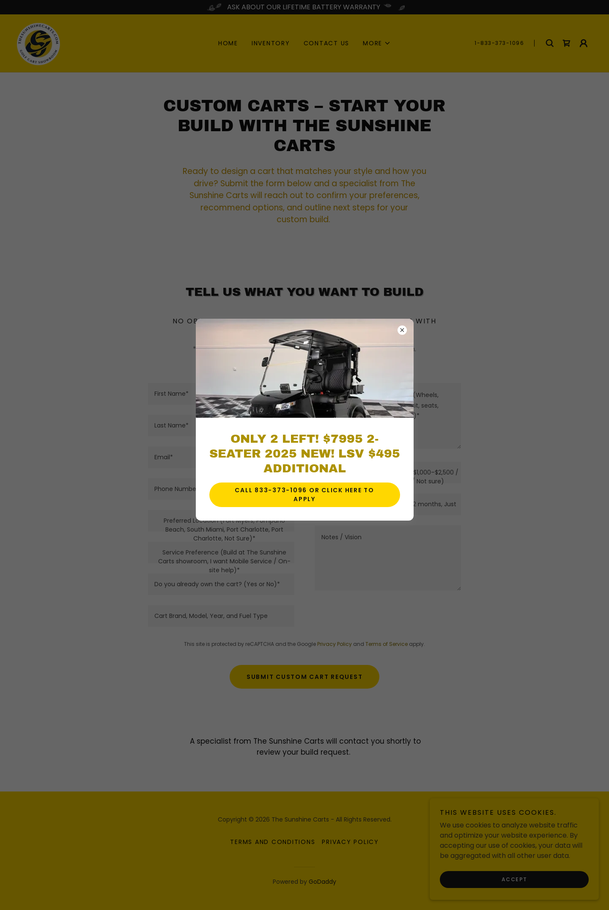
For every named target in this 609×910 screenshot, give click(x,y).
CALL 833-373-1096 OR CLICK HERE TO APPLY (304, 494)
